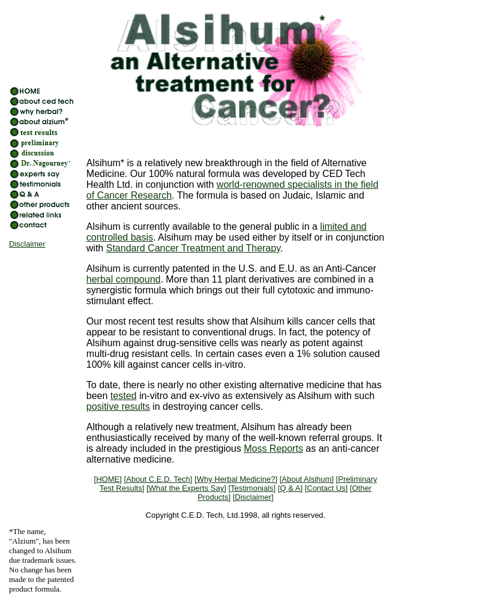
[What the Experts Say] (186, 488)
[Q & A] (290, 488)
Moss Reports (273, 448)
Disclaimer (27, 243)
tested (123, 396)
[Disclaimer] (253, 497)
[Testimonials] (252, 488)
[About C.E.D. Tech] (158, 479)
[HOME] (108, 479)
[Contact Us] (326, 488)
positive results (118, 406)
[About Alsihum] (307, 479)
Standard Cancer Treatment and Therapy (193, 248)
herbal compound (123, 279)
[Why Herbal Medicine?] (235, 479)
